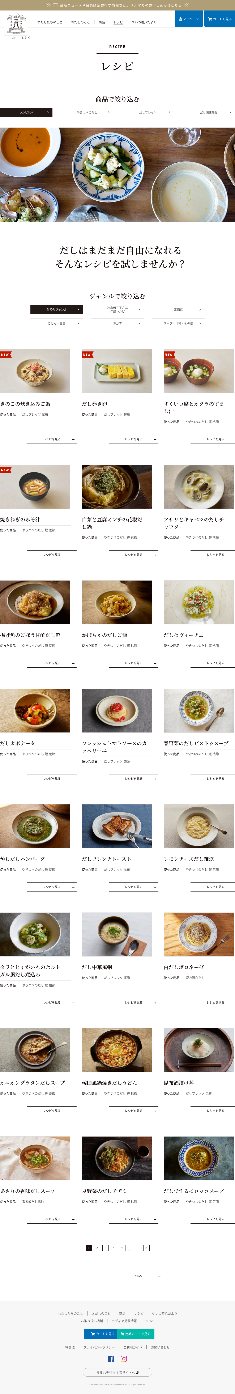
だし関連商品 (215, 112)
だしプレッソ (154, 112)
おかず (126, 323)
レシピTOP (34, 112)
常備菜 (187, 309)
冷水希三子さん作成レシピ (123, 309)
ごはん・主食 (63, 323)
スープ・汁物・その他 (182, 323)
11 (138, 1246)
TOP (13, 37)
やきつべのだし (93, 112)
